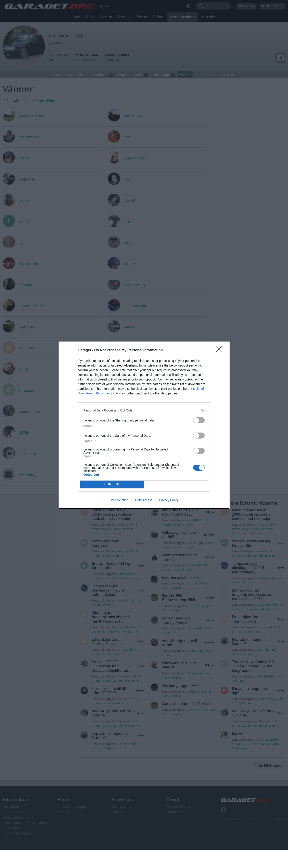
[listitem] (144, 410)
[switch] (199, 420)
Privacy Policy (168, 500)
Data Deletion (119, 500)
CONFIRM (112, 484)
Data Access (143, 500)
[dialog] (144, 425)
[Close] (220, 350)
